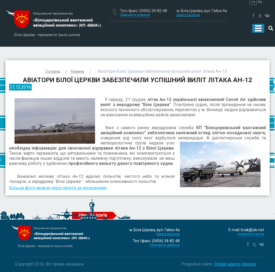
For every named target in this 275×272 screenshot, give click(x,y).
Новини (77, 71)
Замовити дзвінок (165, 245)
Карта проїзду (188, 15)
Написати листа (251, 234)
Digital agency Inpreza (235, 264)
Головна (52, 71)
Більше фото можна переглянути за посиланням (58, 187)
